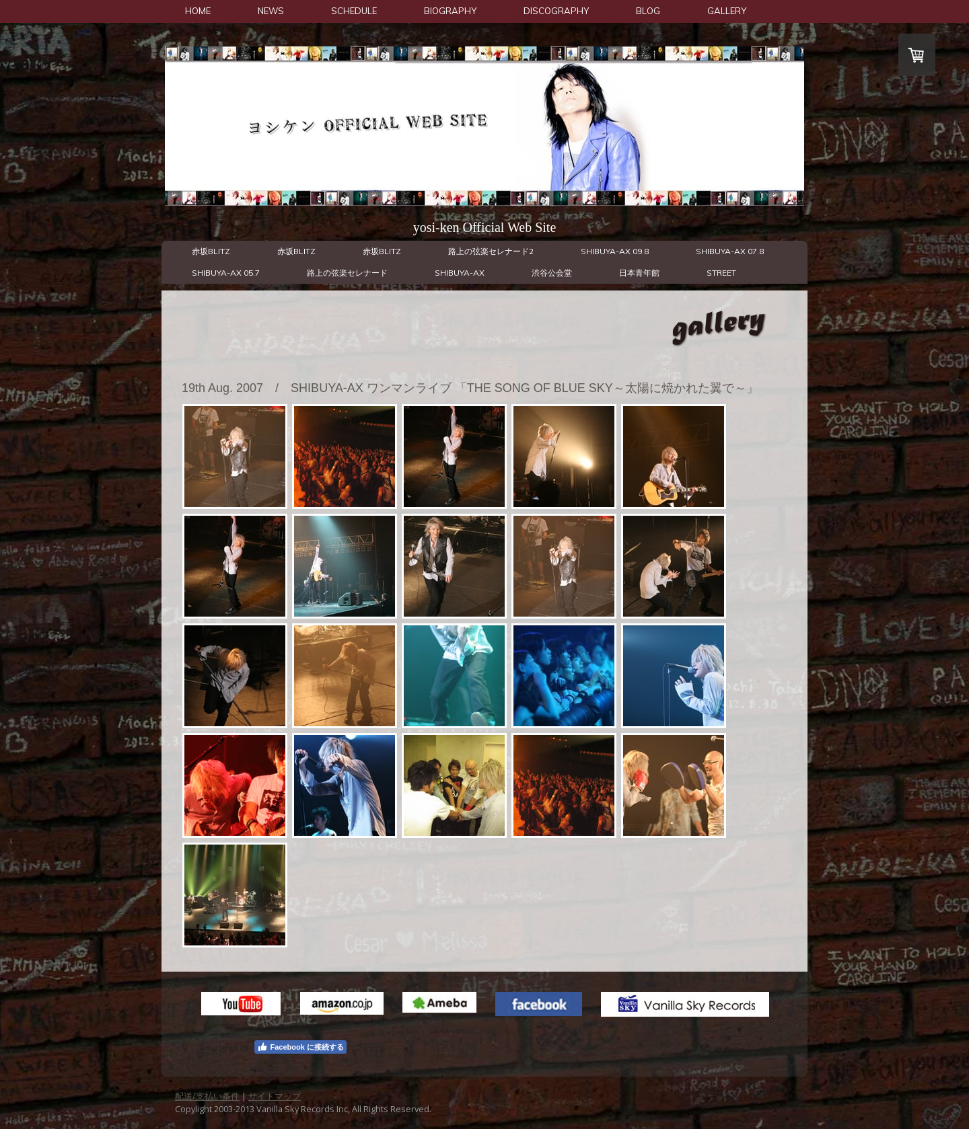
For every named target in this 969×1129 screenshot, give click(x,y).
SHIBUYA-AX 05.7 (226, 273)
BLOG (648, 10)
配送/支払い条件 (207, 1096)
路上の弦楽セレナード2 (491, 251)
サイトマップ (274, 1096)
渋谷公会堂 (552, 273)
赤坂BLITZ (211, 251)
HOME (198, 10)
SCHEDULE (354, 10)
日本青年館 (639, 273)
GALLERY (726, 10)
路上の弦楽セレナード (347, 273)
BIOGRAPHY (450, 10)
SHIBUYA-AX (460, 273)
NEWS (271, 10)
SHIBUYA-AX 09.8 (615, 251)
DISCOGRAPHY (556, 10)
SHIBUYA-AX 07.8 (730, 251)
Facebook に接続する (300, 1047)
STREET (721, 273)
